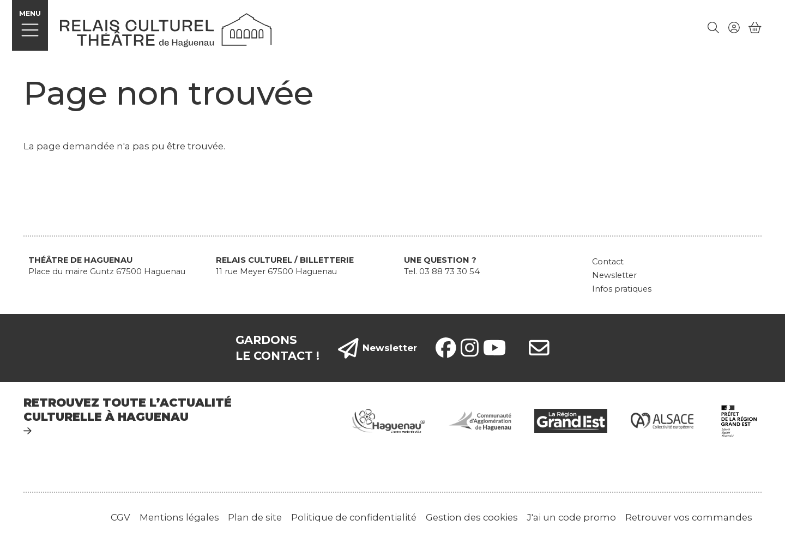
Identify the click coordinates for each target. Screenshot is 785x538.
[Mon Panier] (755, 27)
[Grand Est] (570, 420)
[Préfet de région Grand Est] (739, 420)
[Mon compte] (733, 27)
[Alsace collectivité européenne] (662, 420)
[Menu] (30, 25)
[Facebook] (446, 347)
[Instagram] (470, 347)
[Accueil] (166, 28)
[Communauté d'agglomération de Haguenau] (479, 420)
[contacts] (539, 347)
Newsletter (378, 348)
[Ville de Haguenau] (388, 420)
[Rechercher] (713, 27)
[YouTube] (494, 347)
